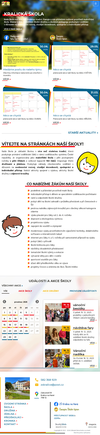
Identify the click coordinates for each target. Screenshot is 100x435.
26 (26, 331)
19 (26, 325)
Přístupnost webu (64, 416)
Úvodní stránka (15, 403)
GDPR (56, 418)
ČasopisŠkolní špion (61, 37)
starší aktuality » (83, 132)
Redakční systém (60, 426)
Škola (8, 407)
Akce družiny (51, 291)
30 (10, 337)
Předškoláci (13, 417)
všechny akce (11, 285)
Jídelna (9, 414)
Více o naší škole (13, 29)
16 (10, 325)
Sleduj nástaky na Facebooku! (19, 37)
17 (15, 325)
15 (4, 325)
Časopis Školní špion (69, 409)
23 (10, 331)
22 (4, 331)
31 (15, 337)
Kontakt (10, 424)
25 (21, 331)
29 (4, 337)
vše (5, 291)
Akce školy (25, 291)
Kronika (10, 420)
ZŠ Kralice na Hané (68, 404)
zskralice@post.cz (52, 384)
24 (15, 331)
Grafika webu (91, 425)
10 (15, 319)
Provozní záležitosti (83, 291)
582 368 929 (49, 379)
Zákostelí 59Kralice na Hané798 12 (47, 395)
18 (21, 325)
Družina (10, 410)
